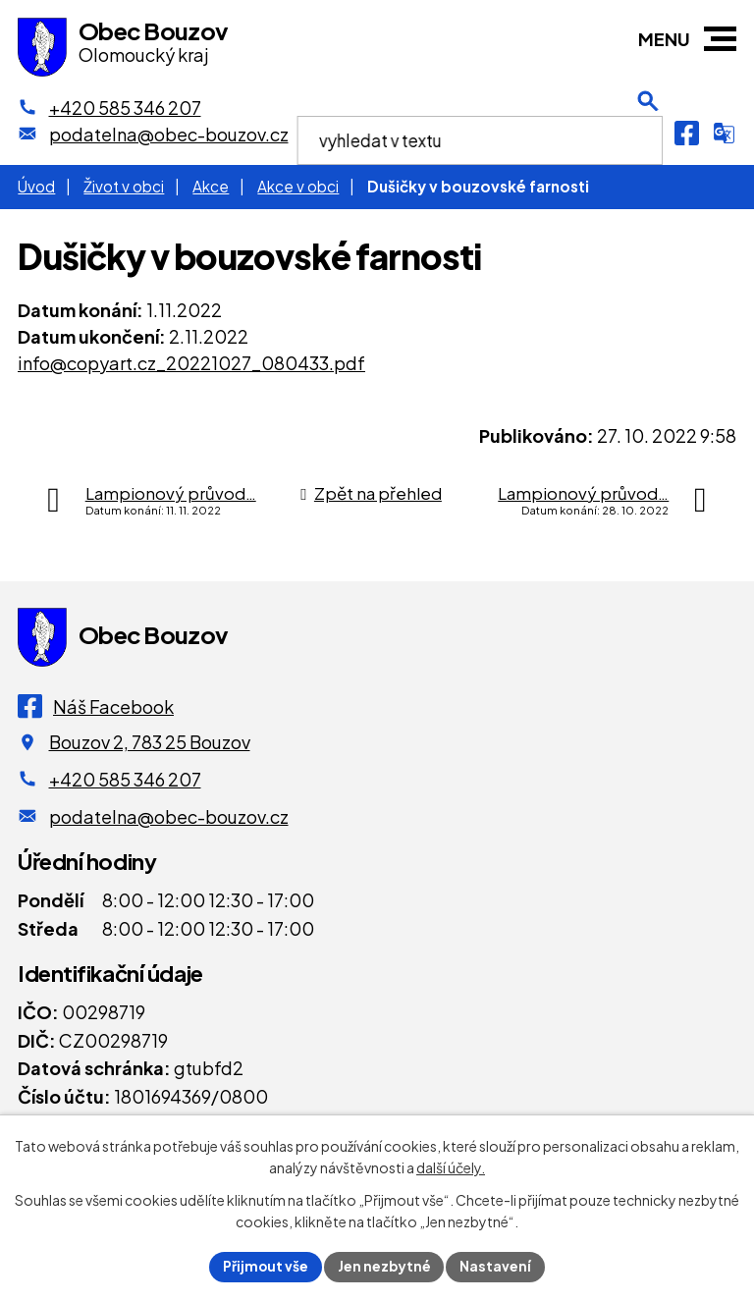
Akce (210, 186)
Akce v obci (298, 186)
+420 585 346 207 (125, 779)
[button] (720, 39)
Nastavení (497, 1265)
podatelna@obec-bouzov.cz (169, 816)
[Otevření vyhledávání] (648, 132)
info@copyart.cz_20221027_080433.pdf (191, 363)
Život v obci (123, 186)
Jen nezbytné (385, 1265)
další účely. (450, 1167)
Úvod (36, 186)
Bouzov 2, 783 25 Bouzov (149, 742)
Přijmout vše (265, 1265)
